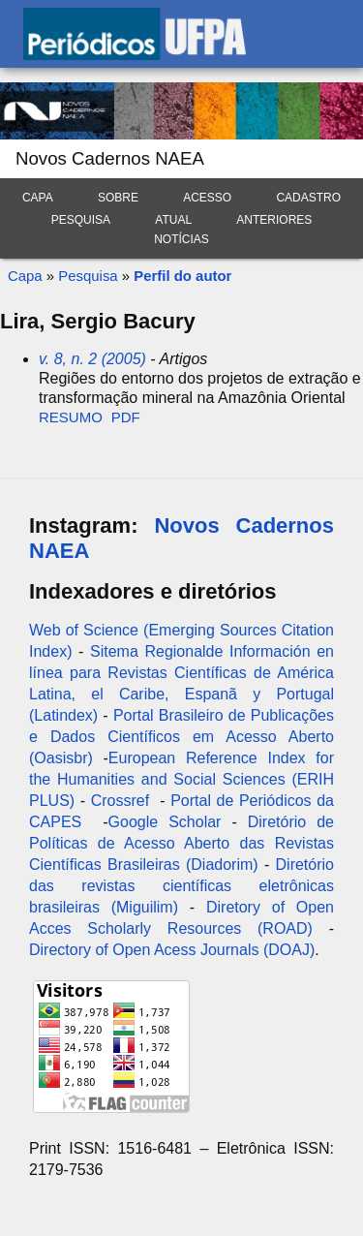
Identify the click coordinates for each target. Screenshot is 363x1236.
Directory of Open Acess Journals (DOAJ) (172, 950)
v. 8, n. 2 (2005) (92, 359)
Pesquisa (80, 220)
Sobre (118, 197)
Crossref (120, 800)
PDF (125, 417)
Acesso (207, 197)
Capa (37, 197)
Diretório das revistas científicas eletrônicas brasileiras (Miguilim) (181, 885)
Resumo (71, 417)
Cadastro (308, 197)
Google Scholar (165, 822)
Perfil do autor (182, 275)
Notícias (181, 239)
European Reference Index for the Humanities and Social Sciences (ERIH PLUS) (181, 779)
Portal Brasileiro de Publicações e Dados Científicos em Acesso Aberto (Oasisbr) (181, 736)
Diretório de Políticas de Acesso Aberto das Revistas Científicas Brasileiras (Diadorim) (181, 843)
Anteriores (274, 220)
